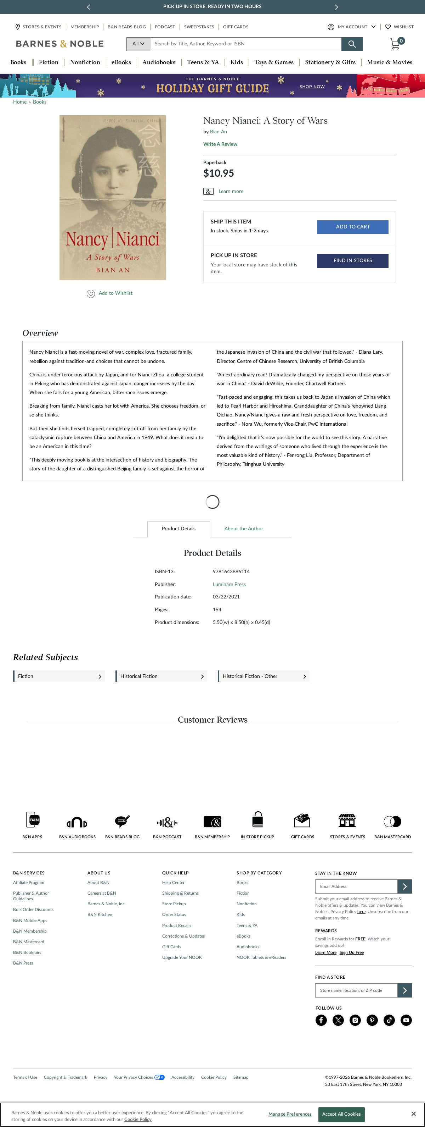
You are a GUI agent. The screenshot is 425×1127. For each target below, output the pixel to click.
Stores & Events (42, 27)
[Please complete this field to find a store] (356, 990)
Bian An (218, 131)
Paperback (214, 162)
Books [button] (18, 62)
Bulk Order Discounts (33, 909)
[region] (212, 1115)
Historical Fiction (139, 676)
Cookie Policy (214, 1077)
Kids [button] (237, 62)
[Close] (413, 1114)
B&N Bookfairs (27, 952)
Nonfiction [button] (85, 62)
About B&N (98, 882)
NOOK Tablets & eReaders (261, 957)
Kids (241, 914)
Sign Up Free (352, 952)
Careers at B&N (101, 893)
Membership (84, 27)
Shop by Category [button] (259, 873)
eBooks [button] (121, 62)
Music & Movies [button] (389, 62)
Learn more (231, 191)
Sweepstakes (199, 27)
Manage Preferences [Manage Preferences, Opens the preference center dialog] (290, 1114)
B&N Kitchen (99, 914)
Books (242, 882)
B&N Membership (30, 931)
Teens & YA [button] (203, 62)
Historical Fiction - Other (250, 676)
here (361, 912)
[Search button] (352, 44)
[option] (114, 197)
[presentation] (212, 502)
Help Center (173, 882)
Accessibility (182, 1077)
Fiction (25, 676)
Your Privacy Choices (139, 1077)
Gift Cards (236, 27)
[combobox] (246, 44)
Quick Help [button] (175, 873)
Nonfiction (247, 904)
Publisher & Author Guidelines (31, 896)
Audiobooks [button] (159, 62)
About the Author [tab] (244, 528)
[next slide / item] (336, 7)
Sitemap (241, 1077)
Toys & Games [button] (274, 62)
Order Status (174, 914)
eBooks (243, 936)
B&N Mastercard (28, 942)
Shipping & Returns (180, 893)
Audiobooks (248, 947)
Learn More (325, 952)
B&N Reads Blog (127, 27)
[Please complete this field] (356, 886)
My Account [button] (352, 27)
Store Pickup (174, 904)
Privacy (100, 1077)
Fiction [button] (48, 62)
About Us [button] (98, 873)
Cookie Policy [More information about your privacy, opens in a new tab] (138, 1119)
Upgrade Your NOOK (182, 957)
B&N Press (23, 963)
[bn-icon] (60, 44)
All (138, 44)
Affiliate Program (28, 882)
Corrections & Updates (183, 936)
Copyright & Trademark (65, 1077)
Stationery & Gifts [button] (330, 62)
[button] (397, 43)
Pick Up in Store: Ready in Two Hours (212, 6)
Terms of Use (25, 1077)
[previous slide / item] (88, 7)
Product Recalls (176, 925)
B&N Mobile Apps (30, 920)
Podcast (165, 27)
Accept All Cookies (341, 1114)
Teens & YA (247, 925)
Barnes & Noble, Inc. (106, 904)
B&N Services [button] (29, 873)
